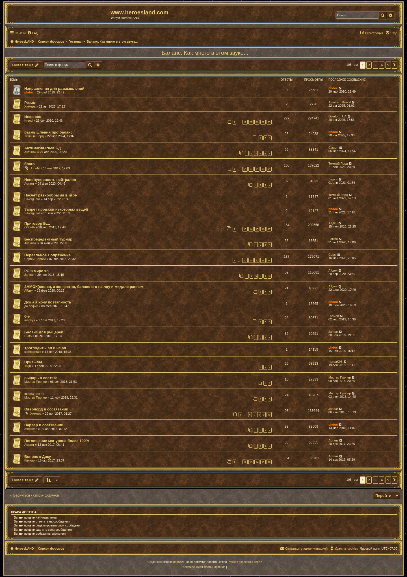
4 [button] (382, 64)
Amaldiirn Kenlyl (339, 102)
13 (244, 169)
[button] (394, 65)
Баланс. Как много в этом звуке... (204, 53)
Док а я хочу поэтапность (47, 302)
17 (269, 169)
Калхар (29, 460)
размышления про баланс (48, 132)
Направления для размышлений (54, 88)
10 (244, 260)
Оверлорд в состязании (46, 409)
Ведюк (333, 179)
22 (262, 122)
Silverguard (32, 199)
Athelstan (30, 428)
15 (257, 169)
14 (251, 169)
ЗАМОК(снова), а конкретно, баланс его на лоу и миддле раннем (83, 287)
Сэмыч (333, 147)
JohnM (35, 168)
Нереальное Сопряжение (47, 255)
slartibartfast (32, 351)
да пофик (31, 306)
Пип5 (28, 336)
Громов (333, 316)
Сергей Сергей (35, 259)
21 (257, 122)
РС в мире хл (36, 271)
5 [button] (388, 64)
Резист (30, 102)
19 (244, 122)
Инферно (32, 117)
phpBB (177, 561)
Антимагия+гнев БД (42, 148)
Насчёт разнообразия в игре (50, 195)
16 (262, 169)
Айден (332, 223)
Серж (332, 254)
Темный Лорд (34, 136)
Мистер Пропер (35, 381)
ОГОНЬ (29, 227)
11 (251, 260)
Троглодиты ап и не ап (45, 348)
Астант (29, 183)
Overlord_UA (337, 116)
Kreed (28, 120)
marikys (29, 320)
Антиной (30, 152)
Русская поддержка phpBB (245, 561)
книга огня (34, 394)
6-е (27, 316)
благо (29, 164)
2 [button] (369, 64)
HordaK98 (335, 361)
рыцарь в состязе (40, 378)
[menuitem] (32, 33)
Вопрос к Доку (37, 456)
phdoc (29, 92)
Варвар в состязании (43, 425)
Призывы (33, 362)
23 (269, 122)
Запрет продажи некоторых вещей (56, 209)
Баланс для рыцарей (43, 332)
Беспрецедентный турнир (48, 239)
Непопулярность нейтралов (50, 180)
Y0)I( (27, 366)
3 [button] (375, 64)
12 (257, 260)
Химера (29, 106)
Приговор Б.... (37, 223)
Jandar (29, 274)
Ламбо (333, 239)
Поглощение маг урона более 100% (56, 441)
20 (251, 122)
